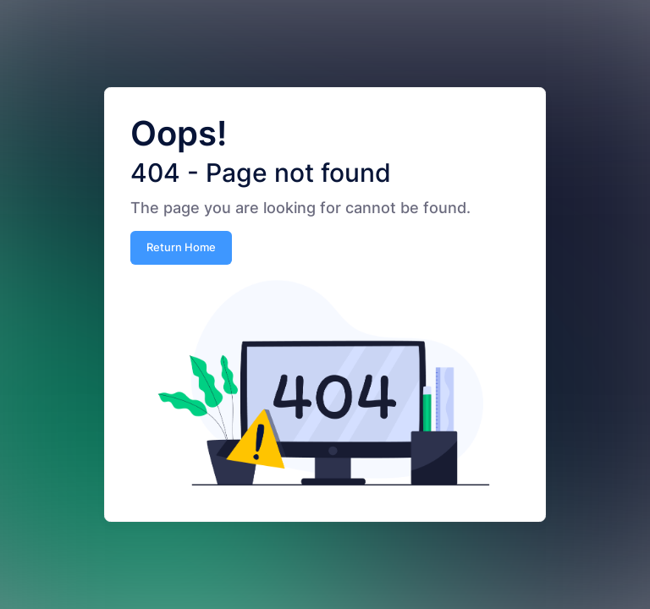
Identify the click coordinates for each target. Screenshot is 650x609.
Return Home (181, 247)
